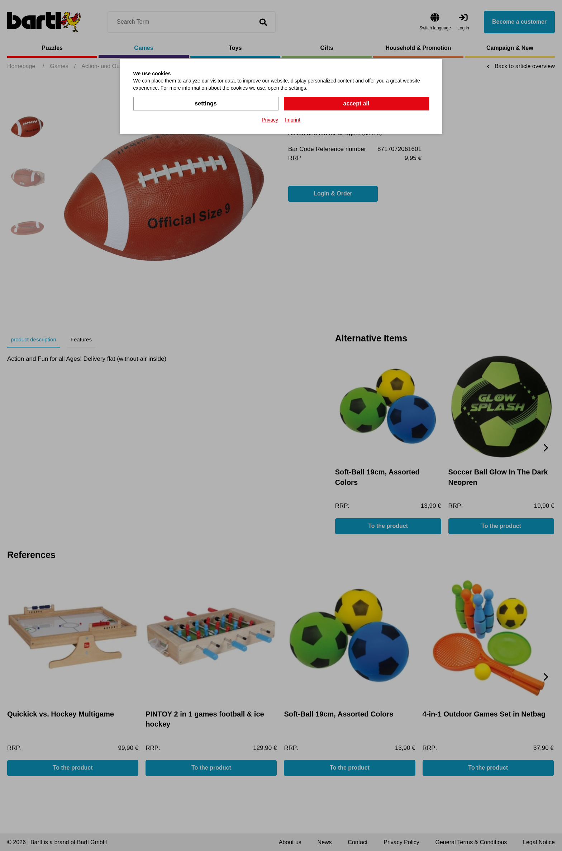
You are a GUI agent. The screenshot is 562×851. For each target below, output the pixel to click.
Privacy (270, 120)
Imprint (292, 120)
